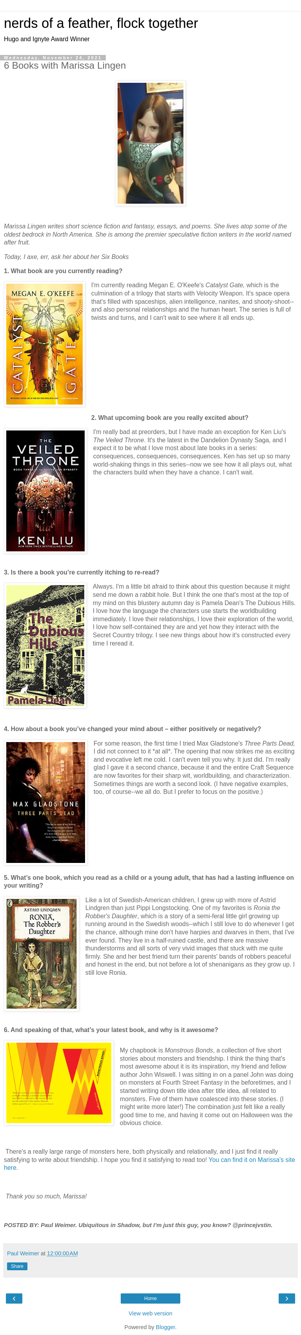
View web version (150, 1313)
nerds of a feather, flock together (101, 23)
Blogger (165, 1327)
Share (17, 1266)
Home (150, 1298)
